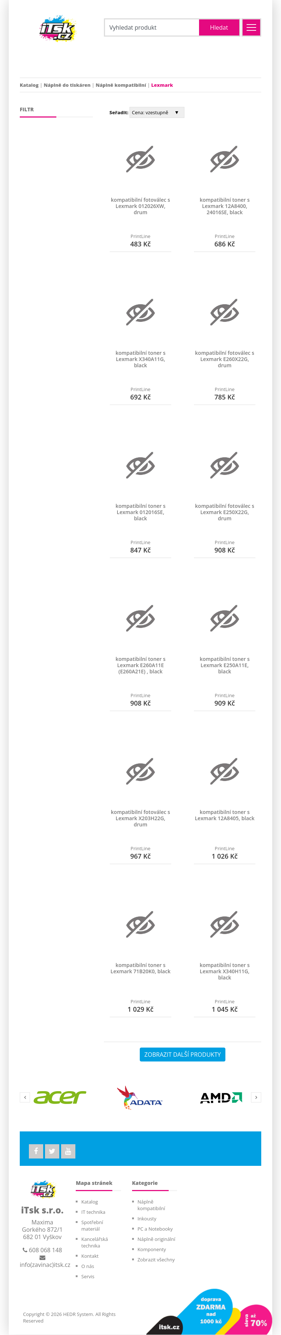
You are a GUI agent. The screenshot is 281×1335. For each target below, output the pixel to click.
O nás (87, 1266)
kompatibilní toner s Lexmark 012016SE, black (141, 512)
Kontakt (89, 1256)
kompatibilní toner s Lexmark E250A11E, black (225, 665)
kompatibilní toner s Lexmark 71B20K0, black (140, 968)
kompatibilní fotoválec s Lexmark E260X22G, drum (224, 359)
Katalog (29, 85)
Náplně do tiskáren (67, 85)
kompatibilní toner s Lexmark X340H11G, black (225, 971)
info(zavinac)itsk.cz (45, 1262)
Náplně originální (156, 1239)
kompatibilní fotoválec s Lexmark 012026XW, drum (140, 206)
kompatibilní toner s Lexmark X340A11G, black (141, 359)
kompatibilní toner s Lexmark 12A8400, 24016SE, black (225, 206)
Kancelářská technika (94, 1242)
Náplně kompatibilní (120, 85)
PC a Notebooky (155, 1229)
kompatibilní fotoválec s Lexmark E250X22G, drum (224, 512)
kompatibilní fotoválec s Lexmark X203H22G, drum (140, 818)
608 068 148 (42, 1250)
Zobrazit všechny (156, 1260)
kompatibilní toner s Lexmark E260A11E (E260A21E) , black (141, 665)
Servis (87, 1276)
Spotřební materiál (92, 1225)
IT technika (93, 1212)
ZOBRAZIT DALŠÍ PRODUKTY (183, 1054)
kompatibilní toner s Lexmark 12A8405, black (224, 815)
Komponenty (152, 1249)
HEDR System (77, 1314)
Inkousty (147, 1219)
